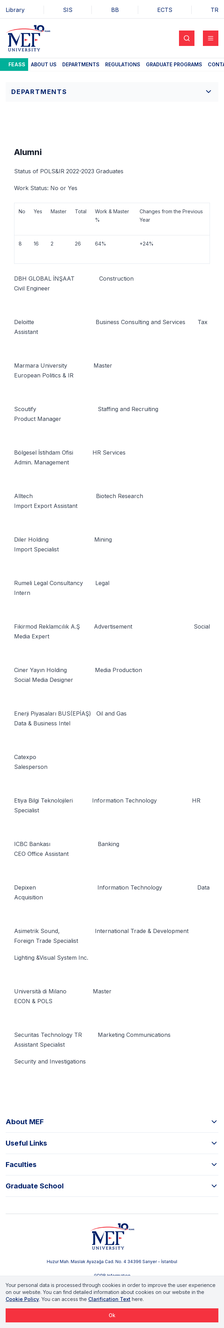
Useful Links (112, 1143)
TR (214, 9)
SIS (67, 9)
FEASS (16, 64)
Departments (81, 64)
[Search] (186, 38)
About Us (44, 64)
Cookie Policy (22, 1299)
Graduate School (112, 1186)
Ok (112, 1315)
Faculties (112, 1164)
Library (15, 9)
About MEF (112, 1122)
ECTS (164, 9)
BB (115, 9)
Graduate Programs (174, 64)
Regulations (122, 64)
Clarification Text (109, 1299)
